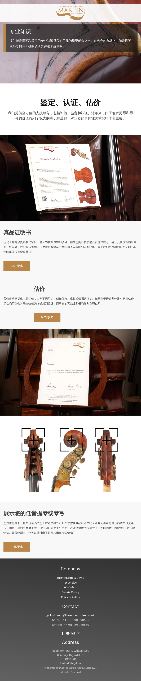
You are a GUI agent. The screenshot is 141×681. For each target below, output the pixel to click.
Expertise (70, 582)
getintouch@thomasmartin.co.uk (70, 615)
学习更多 (17, 266)
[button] (5, 13)
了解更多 (17, 547)
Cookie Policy (71, 592)
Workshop (70, 587)
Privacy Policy (70, 597)
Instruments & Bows (70, 577)
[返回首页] (70, 13)
